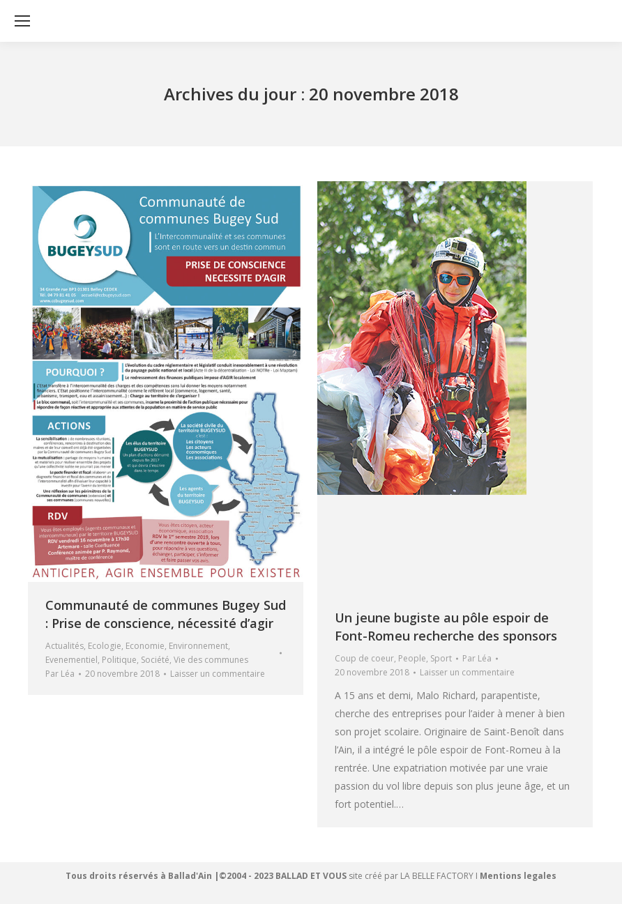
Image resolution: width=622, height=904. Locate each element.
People (412, 658)
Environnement (198, 646)
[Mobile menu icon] (22, 21)
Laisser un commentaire (217, 674)
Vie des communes (211, 660)
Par (60, 674)
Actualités (64, 646)
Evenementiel (71, 660)
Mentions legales (518, 876)
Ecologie (104, 646)
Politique (119, 660)
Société (155, 660)
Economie (145, 646)
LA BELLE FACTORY (436, 876)
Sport (441, 658)
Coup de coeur (364, 658)
